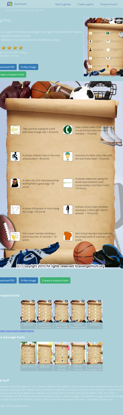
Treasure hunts (108, 4)
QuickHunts (20, 4)
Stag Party (39, 10)
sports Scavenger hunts (23, 10)
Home (8, 10)
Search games (63, 4)
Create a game (85, 4)
